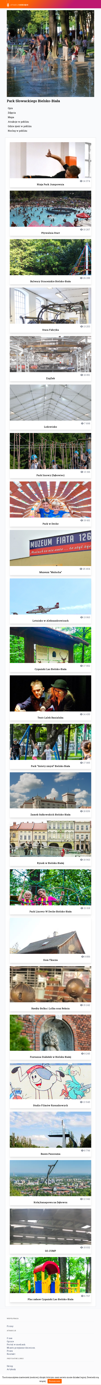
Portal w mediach (16, 1344)
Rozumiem (54, 1381)
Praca (10, 1350)
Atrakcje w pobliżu (18, 121)
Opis (10, 108)
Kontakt (11, 1354)
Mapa (11, 117)
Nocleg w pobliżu (17, 130)
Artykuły (11, 1369)
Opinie (10, 1341)
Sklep (10, 1366)
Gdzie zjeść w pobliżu (20, 126)
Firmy (10, 1326)
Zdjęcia (12, 112)
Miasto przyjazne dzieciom (21, 1347)
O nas (9, 1338)
